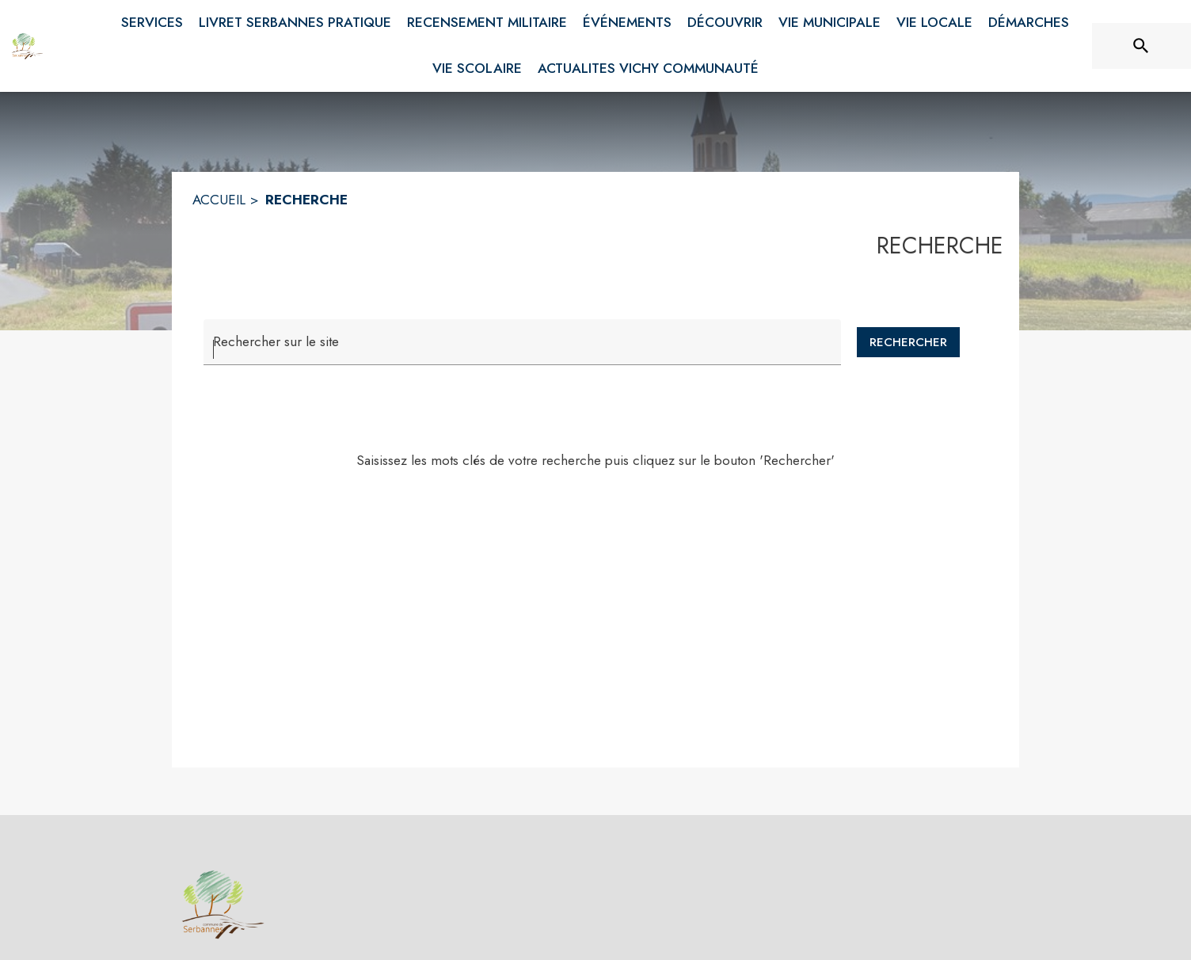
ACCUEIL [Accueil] (218, 199)
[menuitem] (152, 20)
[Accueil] (28, 46)
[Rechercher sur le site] (1141, 46)
